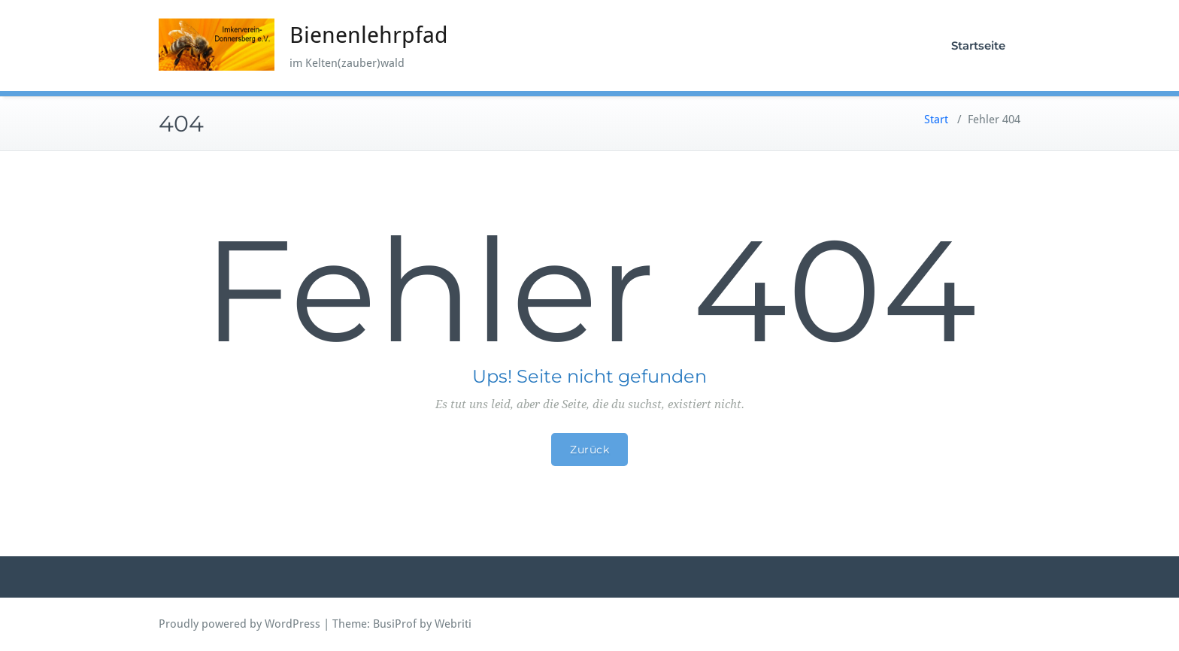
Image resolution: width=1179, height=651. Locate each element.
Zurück (589, 449)
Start (936, 119)
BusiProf (395, 624)
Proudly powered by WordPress (239, 624)
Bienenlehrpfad (368, 35)
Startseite (978, 45)
